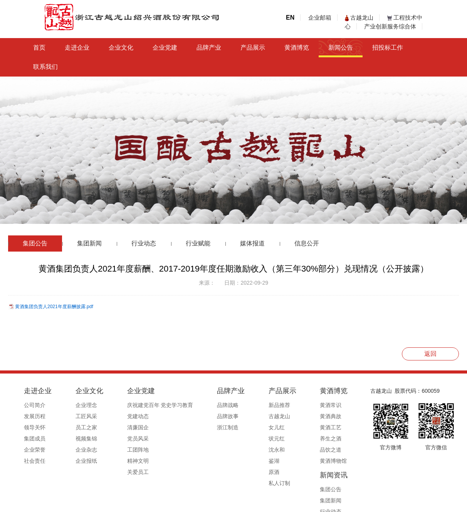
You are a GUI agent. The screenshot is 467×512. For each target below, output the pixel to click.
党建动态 (119, 416)
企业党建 (165, 47)
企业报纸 (77, 461)
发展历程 (34, 416)
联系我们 (45, 66)
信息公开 (306, 243)
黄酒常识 (285, 405)
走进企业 (77, 47)
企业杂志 (77, 450)
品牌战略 (200, 405)
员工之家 (77, 427)
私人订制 (242, 483)
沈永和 (240, 450)
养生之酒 (285, 438)
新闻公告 (340, 47)
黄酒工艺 (285, 427)
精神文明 (119, 461)
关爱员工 (119, 472)
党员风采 (119, 438)
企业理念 (77, 405)
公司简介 (34, 405)
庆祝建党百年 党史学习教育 (142, 405)
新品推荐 (242, 405)
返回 (430, 353)
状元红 (240, 438)
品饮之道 (285, 450)
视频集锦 (77, 438)
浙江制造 (200, 427)
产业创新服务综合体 (390, 26)
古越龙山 (359, 17)
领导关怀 (34, 427)
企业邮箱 (319, 17)
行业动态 (143, 243)
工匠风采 (77, 416)
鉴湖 (237, 461)
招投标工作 (387, 47)
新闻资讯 (330, 391)
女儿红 (240, 427)
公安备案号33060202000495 (327, 503)
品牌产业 (209, 47)
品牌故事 (200, 416)
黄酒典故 (285, 416)
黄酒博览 (296, 47)
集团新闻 (89, 243)
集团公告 (35, 243)
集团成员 (34, 438)
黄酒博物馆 (287, 461)
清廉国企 (119, 427)
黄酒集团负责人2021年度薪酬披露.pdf (54, 306)
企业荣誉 (34, 450)
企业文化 (121, 47)
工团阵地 (119, 450)
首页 (39, 47)
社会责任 (34, 461)
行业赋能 (198, 243)
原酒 (237, 472)
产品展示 (252, 47)
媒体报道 (252, 243)
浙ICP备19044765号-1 (264, 503)
